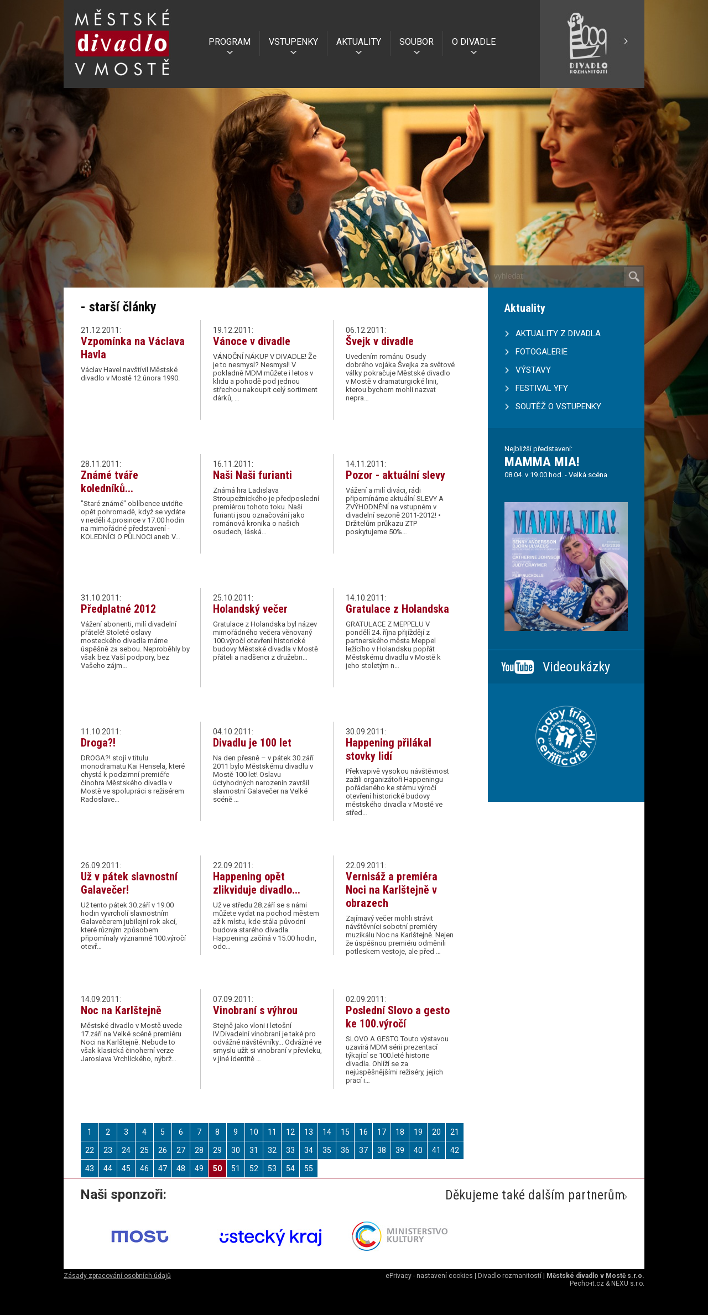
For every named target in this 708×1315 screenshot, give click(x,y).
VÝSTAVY (533, 370)
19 (418, 1132)
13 (308, 1132)
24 (126, 1150)
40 (418, 1150)
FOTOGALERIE (542, 352)
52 (253, 1168)
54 (290, 1168)
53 (272, 1168)
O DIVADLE (474, 41)
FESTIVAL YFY (542, 388)
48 (180, 1168)
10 (253, 1132)
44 (107, 1168)
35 (326, 1150)
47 (162, 1168)
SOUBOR (416, 41)
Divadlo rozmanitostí (510, 1276)
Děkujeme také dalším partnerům (535, 1195)
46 (144, 1168)
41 (436, 1150)
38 (381, 1150)
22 (89, 1150)
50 (217, 1168)
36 (345, 1150)
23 (107, 1150)
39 (399, 1150)
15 (345, 1132)
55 (308, 1168)
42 (454, 1150)
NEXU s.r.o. (627, 1283)
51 (235, 1168)
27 (180, 1150)
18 (399, 1132)
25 (144, 1150)
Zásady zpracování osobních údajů (117, 1276)
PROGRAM (230, 41)
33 (290, 1150)
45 (126, 1168)
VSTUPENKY (293, 41)
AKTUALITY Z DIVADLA (558, 333)
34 (308, 1150)
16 (363, 1132)
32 (272, 1150)
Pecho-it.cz (587, 1283)
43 (89, 1168)
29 (217, 1150)
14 (326, 1132)
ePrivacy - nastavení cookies (429, 1276)
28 (199, 1150)
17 (381, 1132)
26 (162, 1150)
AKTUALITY (358, 41)
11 (272, 1132)
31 (253, 1150)
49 (199, 1168)
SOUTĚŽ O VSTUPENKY (558, 406)
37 (363, 1150)
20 (436, 1132)
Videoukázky (576, 667)
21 (454, 1132)
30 (235, 1150)
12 (290, 1132)
